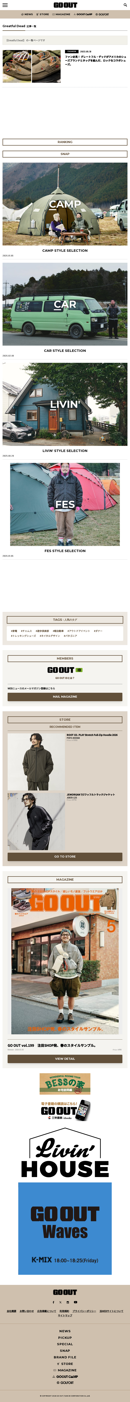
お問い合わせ (27, 1311)
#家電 (14, 631)
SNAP (65, 1351)
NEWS (65, 1331)
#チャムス (26, 631)
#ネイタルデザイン (50, 635)
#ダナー (98, 631)
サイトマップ (65, 1315)
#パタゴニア (70, 635)
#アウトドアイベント (79, 631)
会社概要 (11, 1311)
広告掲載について (46, 1311)
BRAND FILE (65, 1357)
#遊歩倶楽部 (42, 631)
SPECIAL (65, 1344)
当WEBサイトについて (111, 1311)
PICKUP (65, 1338)
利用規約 (64, 1311)
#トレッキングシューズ (23, 635)
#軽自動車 (58, 631)
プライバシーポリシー (84, 1311)
